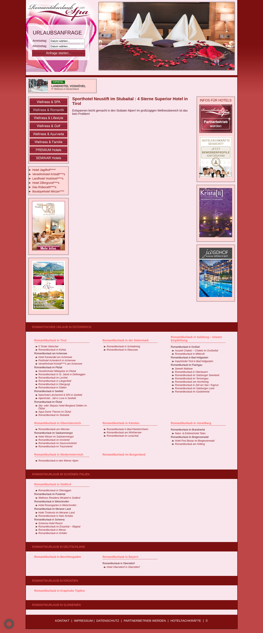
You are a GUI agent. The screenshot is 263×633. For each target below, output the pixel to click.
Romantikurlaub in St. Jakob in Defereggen (61, 374)
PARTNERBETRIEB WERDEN (145, 620)
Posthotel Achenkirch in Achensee (57, 360)
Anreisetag (41, 40)
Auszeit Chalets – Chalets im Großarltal (196, 350)
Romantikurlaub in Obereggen (54, 490)
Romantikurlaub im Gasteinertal (192, 391)
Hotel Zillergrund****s (46, 182)
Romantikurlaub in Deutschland (58, 546)
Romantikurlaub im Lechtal (53, 377)
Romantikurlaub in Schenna (49, 519)
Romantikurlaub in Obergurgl (54, 384)
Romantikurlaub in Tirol (50, 340)
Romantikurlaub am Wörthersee (124, 432)
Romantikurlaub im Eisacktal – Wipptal (59, 526)
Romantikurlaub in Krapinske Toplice (59, 590)
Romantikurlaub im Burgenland (124, 454)
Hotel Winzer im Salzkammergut (56, 436)
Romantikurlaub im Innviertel (54, 439)
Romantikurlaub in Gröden (52, 533)
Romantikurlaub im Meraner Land (52, 509)
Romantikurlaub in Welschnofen (51, 501)
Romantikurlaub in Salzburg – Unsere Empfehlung (196, 338)
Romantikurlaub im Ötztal (48, 402)
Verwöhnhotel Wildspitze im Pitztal (57, 371)
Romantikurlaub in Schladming (123, 346)
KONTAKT (62, 620)
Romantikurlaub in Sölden (52, 387)
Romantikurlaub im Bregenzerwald (189, 437)
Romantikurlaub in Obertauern (191, 372)
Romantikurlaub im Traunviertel (55, 446)
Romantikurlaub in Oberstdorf (119, 563)
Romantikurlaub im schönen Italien (61, 474)
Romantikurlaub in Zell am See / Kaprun (197, 385)
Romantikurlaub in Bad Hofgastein (189, 357)
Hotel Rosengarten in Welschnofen (57, 505)
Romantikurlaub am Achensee (50, 353)
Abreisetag (41, 46)
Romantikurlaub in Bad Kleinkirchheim (127, 429)
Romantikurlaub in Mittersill (189, 353)
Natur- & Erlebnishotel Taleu (190, 433)
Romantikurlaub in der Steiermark (126, 340)
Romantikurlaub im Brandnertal (188, 429)
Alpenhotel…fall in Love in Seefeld (57, 398)
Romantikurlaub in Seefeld (48, 391)
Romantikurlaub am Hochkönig (192, 381)
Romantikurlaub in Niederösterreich (58, 454)
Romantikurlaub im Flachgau (186, 365)
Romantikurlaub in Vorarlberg (191, 423)
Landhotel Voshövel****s (47, 178)
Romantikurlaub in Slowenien (56, 605)
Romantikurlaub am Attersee (54, 429)
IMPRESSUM (83, 620)
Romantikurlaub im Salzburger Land (194, 388)
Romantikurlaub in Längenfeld (54, 381)
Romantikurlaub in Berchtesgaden (57, 556)
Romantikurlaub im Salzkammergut (53, 433)
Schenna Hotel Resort (50, 523)
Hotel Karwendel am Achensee (55, 357)
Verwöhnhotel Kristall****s (48, 174)
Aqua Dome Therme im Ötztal (54, 411)
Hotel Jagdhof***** (44, 169)
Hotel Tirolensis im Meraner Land (56, 512)
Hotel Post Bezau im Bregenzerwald (194, 440)
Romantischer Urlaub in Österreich (61, 327)
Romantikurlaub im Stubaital (53, 415)
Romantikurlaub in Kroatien (55, 580)
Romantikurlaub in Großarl (185, 346)
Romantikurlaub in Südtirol (52, 484)
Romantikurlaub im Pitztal (48, 367)
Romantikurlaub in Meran (52, 529)
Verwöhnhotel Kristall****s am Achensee (60, 363)
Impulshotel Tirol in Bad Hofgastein (194, 361)
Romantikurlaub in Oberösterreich (57, 423)
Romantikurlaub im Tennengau (191, 378)
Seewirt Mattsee (184, 368)
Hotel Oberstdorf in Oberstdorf (123, 567)
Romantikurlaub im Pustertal (49, 494)
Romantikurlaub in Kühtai (52, 349)
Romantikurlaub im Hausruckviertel (57, 443)
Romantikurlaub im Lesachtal (122, 435)
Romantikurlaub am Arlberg (190, 444)
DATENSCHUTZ (107, 620)
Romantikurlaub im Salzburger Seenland (197, 375)
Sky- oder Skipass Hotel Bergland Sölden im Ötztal (62, 407)
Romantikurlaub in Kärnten (121, 423)
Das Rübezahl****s (44, 187)
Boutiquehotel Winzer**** (48, 191)
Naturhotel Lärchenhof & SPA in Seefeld (60, 395)
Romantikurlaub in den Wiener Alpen (58, 460)
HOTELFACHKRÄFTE (185, 620)
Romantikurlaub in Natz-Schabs (55, 515)
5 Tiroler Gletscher (48, 346)
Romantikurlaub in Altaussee (122, 349)
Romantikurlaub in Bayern (120, 556)
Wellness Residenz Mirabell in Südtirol (59, 497)
